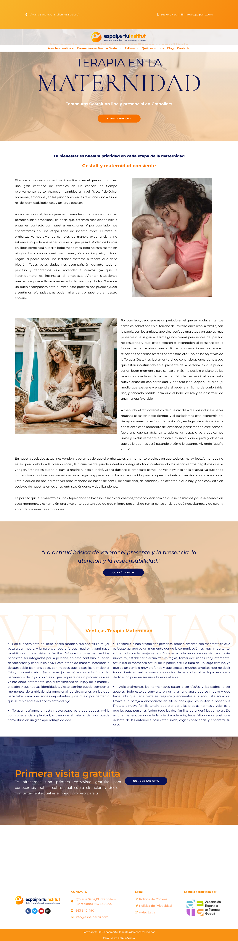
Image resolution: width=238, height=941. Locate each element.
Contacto (183, 48)
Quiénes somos (153, 48)
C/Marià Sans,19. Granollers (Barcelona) (55, 14)
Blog (170, 48)
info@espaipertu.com (199, 14)
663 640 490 (169, 14)
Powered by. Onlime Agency (119, 938)
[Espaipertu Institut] (119, 853)
